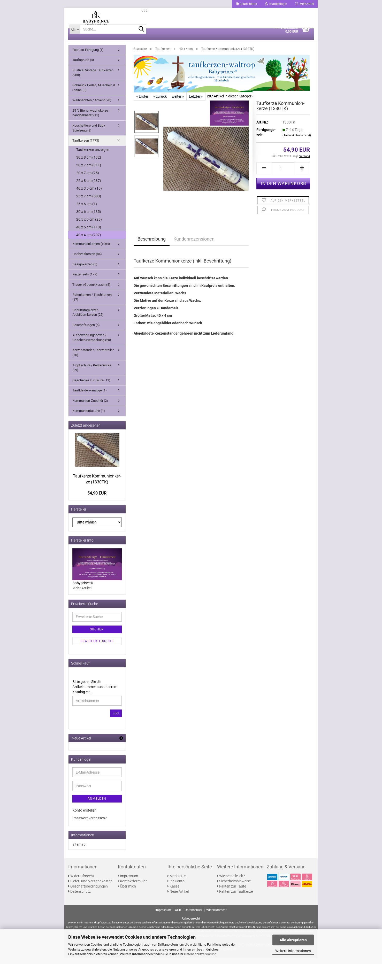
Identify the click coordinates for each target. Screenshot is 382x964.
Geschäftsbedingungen (88, 892)
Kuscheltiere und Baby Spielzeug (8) (88, 133)
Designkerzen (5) (84, 270)
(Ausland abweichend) (296, 141)
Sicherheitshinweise (234, 887)
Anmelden (97, 804)
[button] (246, 4)
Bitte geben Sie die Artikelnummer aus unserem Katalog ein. (94, 692)
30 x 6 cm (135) (88, 217)
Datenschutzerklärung (200, 954)
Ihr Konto (176, 887)
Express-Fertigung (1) (88, 55)
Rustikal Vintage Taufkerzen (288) (92, 78)
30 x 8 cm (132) (88, 163)
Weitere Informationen (293, 951)
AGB (178, 915)
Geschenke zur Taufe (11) (91, 386)
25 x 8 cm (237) (88, 186)
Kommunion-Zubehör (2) (90, 406)
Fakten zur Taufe (231, 892)
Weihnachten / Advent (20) (91, 106)
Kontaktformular (132, 887)
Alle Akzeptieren (293, 940)
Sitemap (79, 850)
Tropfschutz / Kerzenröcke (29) (91, 373)
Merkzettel (304, 4)
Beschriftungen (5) (86, 331)
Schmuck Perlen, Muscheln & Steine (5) (93, 93)
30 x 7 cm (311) (88, 171)
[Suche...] (75, 35)
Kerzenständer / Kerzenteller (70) (93, 358)
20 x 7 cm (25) (87, 178)
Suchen (97, 635)
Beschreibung (151, 244)
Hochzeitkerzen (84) (87, 259)
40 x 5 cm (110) (88, 233)
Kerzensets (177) (84, 280)
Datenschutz (79, 897)
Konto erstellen (84, 816)
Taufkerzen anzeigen (92, 155)
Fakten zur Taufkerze (235, 897)
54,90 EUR (96, 498)
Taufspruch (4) (83, 66)
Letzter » (196, 102)
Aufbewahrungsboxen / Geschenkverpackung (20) (91, 343)
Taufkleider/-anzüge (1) (89, 396)
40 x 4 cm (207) (88, 240)
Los (116, 719)
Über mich (127, 892)
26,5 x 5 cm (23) (89, 225)
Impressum (128, 882)
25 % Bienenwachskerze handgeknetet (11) (90, 118)
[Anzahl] (283, 174)
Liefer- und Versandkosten (90, 887)
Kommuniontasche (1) (88, 416)
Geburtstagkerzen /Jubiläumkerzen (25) (88, 318)
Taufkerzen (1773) (85, 146)
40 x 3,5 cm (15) (89, 194)
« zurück (160, 102)
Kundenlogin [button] (276, 4)
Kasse (173, 892)
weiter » (178, 102)
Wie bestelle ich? (231, 882)
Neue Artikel (178, 897)
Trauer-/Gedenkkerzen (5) (91, 290)
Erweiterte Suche (96, 647)
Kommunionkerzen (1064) (91, 249)
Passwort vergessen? (89, 824)
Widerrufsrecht (81, 882)
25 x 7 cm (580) (88, 202)
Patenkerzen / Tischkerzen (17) (92, 303)
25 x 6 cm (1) (86, 209)
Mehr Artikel (81, 594)
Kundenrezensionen (194, 244)
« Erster (142, 102)
